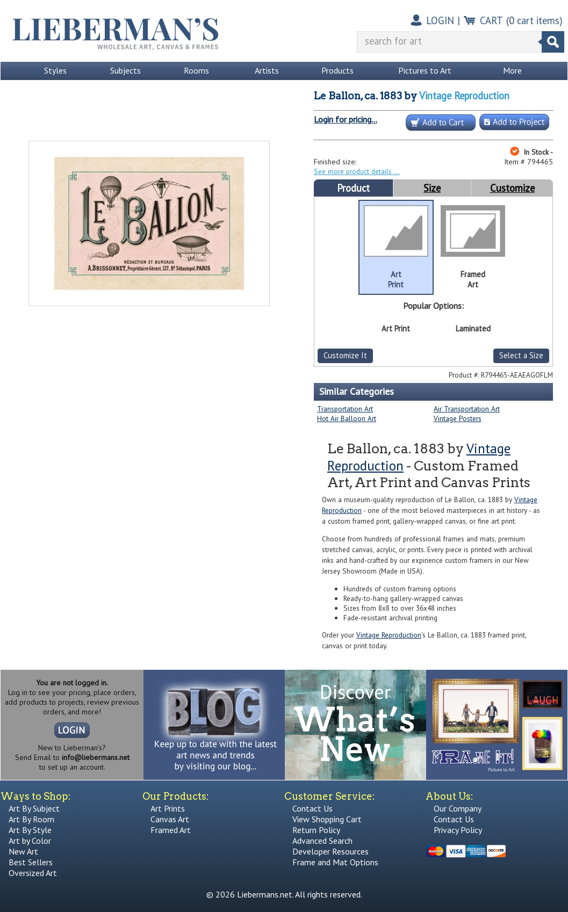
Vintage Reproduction (464, 95)
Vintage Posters (457, 418)
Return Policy (316, 829)
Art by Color (30, 840)
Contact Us (312, 808)
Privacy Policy (458, 829)
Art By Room (31, 819)
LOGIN (440, 20)
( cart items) (534, 20)
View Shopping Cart (327, 819)
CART (491, 20)
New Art (23, 851)
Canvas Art (169, 819)
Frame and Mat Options (335, 862)
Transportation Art (345, 409)
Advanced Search (322, 840)
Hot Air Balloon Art (346, 418)
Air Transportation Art (467, 409)
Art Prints (167, 808)
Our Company (457, 808)
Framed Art (170, 829)
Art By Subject (34, 808)
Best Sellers (31, 862)
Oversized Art (33, 872)
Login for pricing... (345, 119)
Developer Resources (330, 851)
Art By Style (30, 829)
